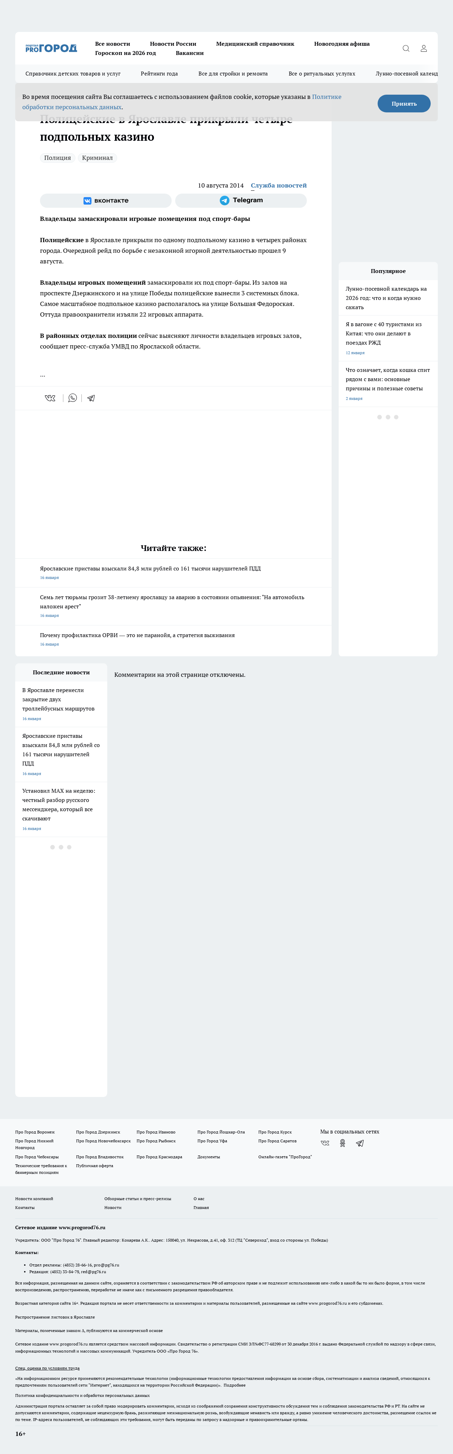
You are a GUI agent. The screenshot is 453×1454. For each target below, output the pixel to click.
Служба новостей (279, 185)
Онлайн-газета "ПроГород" (285, 1156)
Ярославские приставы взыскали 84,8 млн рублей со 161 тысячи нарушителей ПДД (173, 573)
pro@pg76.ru (106, 1265)
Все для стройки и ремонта (233, 73)
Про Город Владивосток (100, 1156)
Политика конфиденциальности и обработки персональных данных (82, 1395)
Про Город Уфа (212, 1140)
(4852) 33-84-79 (64, 1271)
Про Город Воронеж (35, 1132)
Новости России (173, 43)
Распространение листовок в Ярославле (55, 1317)
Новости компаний (34, 1198)
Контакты (25, 1207)
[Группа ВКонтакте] (106, 201)
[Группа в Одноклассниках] (342, 1143)
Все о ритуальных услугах (322, 73)
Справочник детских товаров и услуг (72, 73)
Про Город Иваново (156, 1132)
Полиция (57, 158)
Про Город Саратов (277, 1140)
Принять (404, 103)
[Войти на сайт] (424, 48)
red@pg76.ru (93, 1271)
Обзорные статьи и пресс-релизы (137, 1198)
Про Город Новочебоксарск (103, 1140)
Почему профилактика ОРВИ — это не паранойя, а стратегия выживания (173, 640)
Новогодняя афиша (342, 43)
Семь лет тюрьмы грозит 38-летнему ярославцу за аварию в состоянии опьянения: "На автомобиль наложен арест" (173, 607)
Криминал (97, 158)
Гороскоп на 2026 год (125, 52)
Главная (201, 1207)
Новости (112, 1207)
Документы (208, 1156)
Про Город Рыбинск (156, 1140)
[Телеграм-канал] (241, 201)
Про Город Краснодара (159, 1156)
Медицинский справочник (255, 43)
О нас (199, 1198)
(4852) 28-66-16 (77, 1265)
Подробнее (235, 1385)
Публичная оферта (94, 1165)
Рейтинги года (159, 73)
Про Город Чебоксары (37, 1156)
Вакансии (190, 52)
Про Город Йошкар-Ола (221, 1132)
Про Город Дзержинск (98, 1132)
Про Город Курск (275, 1132)
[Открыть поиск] (406, 48)
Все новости (112, 43)
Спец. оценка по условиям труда (47, 1368)
